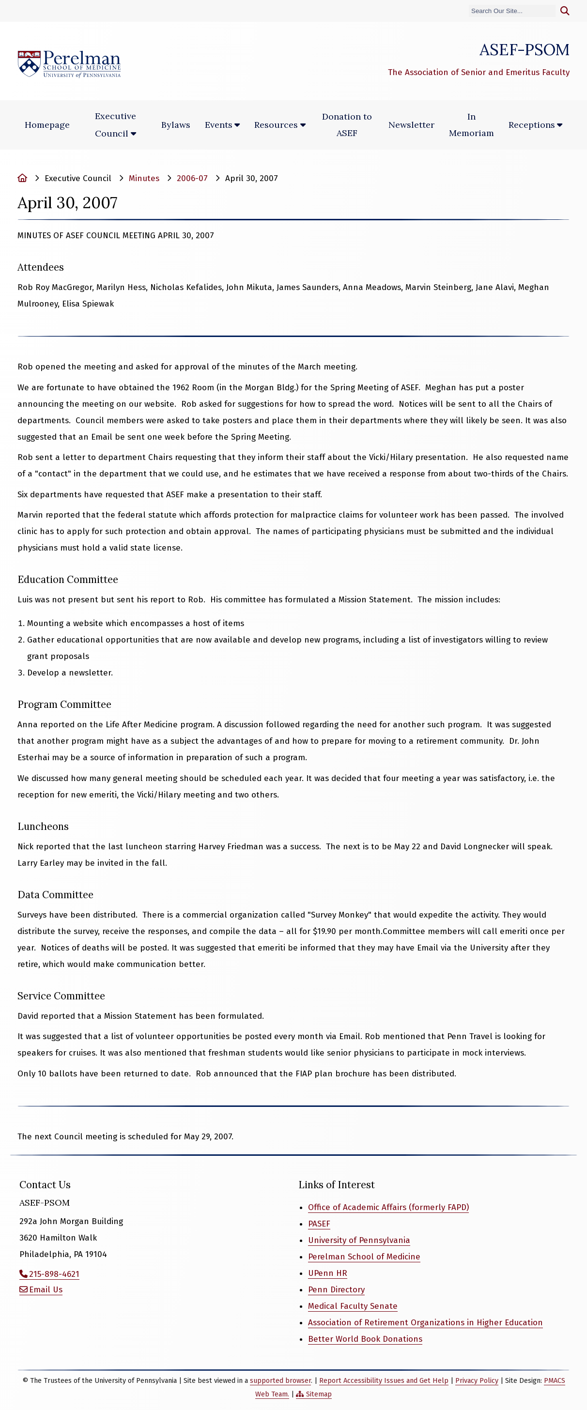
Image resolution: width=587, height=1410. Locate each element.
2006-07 (192, 178)
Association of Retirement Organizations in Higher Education (425, 1323)
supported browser (280, 1381)
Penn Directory (336, 1290)
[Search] (512, 11)
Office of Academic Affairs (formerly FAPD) (388, 1207)
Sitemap (319, 1394)
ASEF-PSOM (524, 49)
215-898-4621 (54, 1274)
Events (218, 124)
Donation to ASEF (347, 124)
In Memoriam (471, 124)
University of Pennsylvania (359, 1240)
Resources (276, 124)
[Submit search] (565, 11)
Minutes (144, 178)
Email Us (45, 1290)
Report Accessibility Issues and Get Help (383, 1381)
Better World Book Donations (365, 1339)
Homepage (47, 124)
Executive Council (115, 124)
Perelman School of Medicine (364, 1257)
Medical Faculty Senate (353, 1306)
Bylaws (175, 124)
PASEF (319, 1224)
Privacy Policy (476, 1381)
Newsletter (411, 124)
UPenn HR (327, 1273)
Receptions (532, 124)
